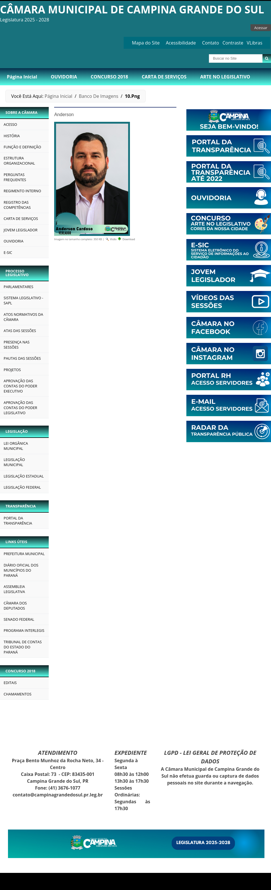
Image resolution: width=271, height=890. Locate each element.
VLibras (254, 43)
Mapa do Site (146, 43)
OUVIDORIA (64, 77)
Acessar (260, 27)
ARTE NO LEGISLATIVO (225, 77)
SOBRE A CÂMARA (21, 112)
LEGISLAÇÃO (16, 431)
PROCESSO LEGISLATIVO (16, 272)
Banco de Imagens (99, 96)
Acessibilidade (181, 43)
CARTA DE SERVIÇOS (164, 77)
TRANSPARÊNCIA (20, 506)
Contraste (233, 43)
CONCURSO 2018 (109, 77)
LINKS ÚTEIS (16, 541)
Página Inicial (22, 77)
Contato (210, 43)
